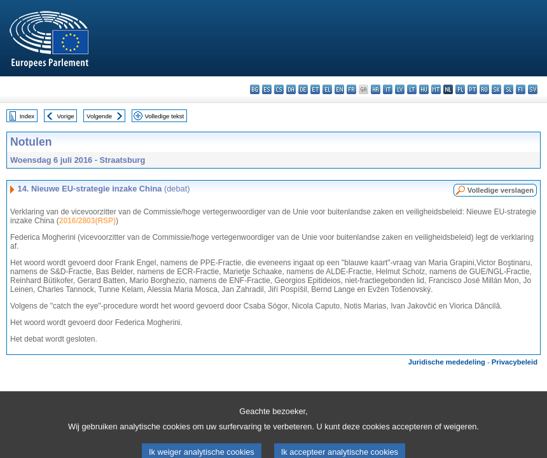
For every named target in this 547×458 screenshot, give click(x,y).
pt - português (472, 89)
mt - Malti (436, 89)
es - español (267, 89)
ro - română (484, 89)
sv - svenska (532, 89)
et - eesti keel (315, 89)
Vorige (65, 116)
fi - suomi (520, 89)
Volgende (99, 116)
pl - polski (460, 89)
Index (27, 116)
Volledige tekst (164, 116)
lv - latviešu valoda (400, 89)
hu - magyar (424, 89)
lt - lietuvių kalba (412, 89)
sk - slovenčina (496, 89)
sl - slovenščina (508, 89)
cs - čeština (279, 89)
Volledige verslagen (500, 190)
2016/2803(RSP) (87, 220)
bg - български (255, 89)
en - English (339, 89)
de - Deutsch (303, 89)
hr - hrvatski (375, 89)
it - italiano (387, 89)
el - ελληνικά (327, 89)
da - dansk (291, 89)
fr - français (351, 89)
